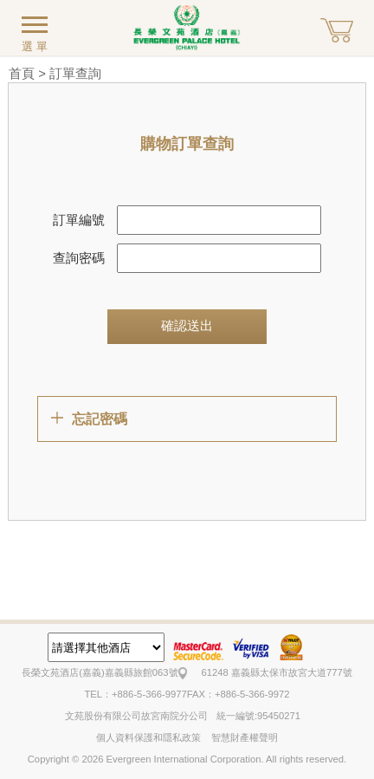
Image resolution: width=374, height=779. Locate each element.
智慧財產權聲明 (244, 737)
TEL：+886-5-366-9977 (135, 694)
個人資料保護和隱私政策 (148, 737)
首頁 (22, 73)
